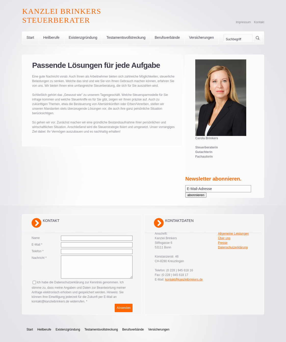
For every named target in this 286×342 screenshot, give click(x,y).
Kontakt (259, 22)
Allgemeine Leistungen (233, 233)
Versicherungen (201, 37)
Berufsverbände (167, 37)
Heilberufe (51, 37)
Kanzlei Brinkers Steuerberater (61, 15)
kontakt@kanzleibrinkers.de (184, 279)
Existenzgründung (83, 37)
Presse (222, 243)
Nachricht (39, 258)
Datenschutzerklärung (233, 247)
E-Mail (37, 244)
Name (36, 238)
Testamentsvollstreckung (125, 37)
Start (30, 37)
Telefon (38, 251)
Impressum (243, 22)
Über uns (224, 238)
